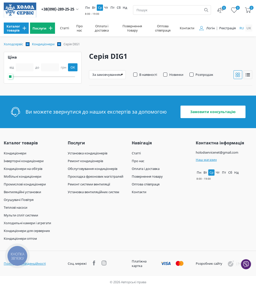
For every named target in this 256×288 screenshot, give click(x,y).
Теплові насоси (15, 207)
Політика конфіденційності (25, 263)
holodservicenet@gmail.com (217, 152)
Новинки (176, 74)
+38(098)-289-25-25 (57, 9)
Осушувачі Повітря (19, 199)
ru (242, 28)
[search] (206, 10)
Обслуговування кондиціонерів (92, 168)
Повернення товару (132, 28)
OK (72, 67)
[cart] (248, 10)
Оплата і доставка (102, 28)
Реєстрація (227, 28)
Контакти (187, 28)
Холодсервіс (13, 44)
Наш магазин (206, 159)
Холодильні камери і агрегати (27, 223)
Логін (210, 28)
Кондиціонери (43, 44)
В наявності (148, 74)
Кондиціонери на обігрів (23, 168)
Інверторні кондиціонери (24, 161)
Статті (64, 28)
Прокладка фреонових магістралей (95, 176)
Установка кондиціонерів (87, 153)
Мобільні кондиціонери (22, 176)
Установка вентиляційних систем (93, 192)
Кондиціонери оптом (20, 238)
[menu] (16, 28)
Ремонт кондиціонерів (85, 161)
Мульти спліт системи (21, 215)
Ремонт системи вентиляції (89, 184)
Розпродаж (204, 74)
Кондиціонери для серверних (27, 230)
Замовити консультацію (213, 111)
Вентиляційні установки (22, 192)
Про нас (79, 28)
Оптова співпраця (162, 28)
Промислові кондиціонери (25, 184)
